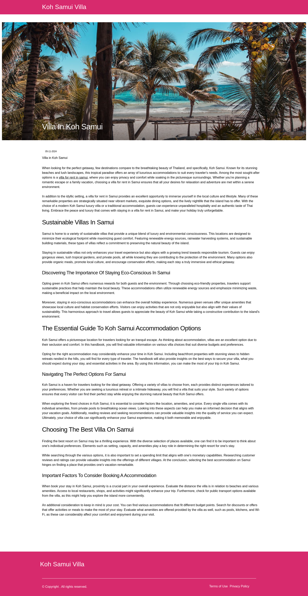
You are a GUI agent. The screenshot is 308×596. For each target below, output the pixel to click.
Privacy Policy (239, 586)
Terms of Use (218, 586)
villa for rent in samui (73, 177)
